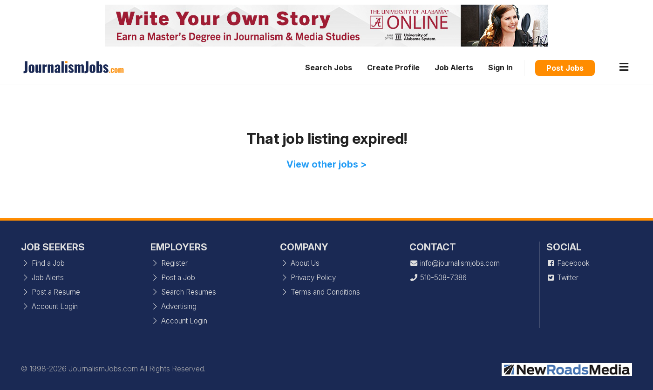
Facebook (568, 263)
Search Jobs (328, 67)
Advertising (173, 306)
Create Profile (393, 67)
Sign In (500, 67)
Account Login (49, 306)
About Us (300, 263)
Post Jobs (565, 68)
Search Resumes (183, 292)
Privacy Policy (308, 277)
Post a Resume (50, 292)
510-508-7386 (438, 277)
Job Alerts (454, 67)
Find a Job (43, 263)
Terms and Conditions (320, 292)
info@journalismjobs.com (454, 263)
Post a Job (172, 277)
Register (169, 263)
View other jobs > (326, 164)
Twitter (562, 277)
